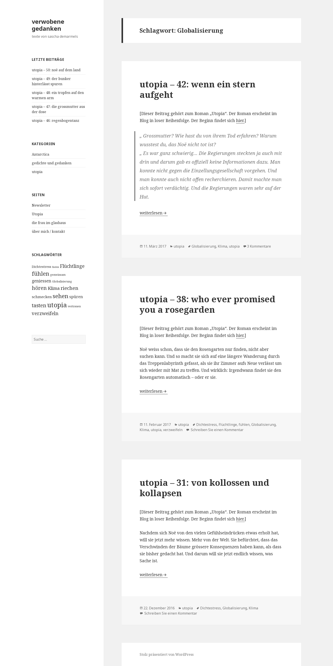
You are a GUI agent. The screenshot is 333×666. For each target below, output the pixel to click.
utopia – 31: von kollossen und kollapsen (204, 488)
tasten (39, 305)
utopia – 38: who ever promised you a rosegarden (207, 304)
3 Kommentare (259, 246)
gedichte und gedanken (51, 163)
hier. (240, 120)
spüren (76, 296)
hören (39, 287)
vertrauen (74, 306)
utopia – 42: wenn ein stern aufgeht (197, 89)
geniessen (41, 281)
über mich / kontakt (48, 231)
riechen (69, 288)
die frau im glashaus (49, 222)
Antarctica (40, 154)
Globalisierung (62, 281)
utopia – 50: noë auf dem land (56, 70)
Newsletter (41, 205)
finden (55, 266)
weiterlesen (154, 213)
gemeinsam (58, 275)
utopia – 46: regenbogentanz (55, 120)
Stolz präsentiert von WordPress (167, 654)
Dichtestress (41, 266)
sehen (60, 296)
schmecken (42, 296)
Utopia (37, 214)
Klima (54, 288)
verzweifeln (45, 313)
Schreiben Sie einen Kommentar (216, 429)
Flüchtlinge (72, 266)
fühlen (40, 273)
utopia (37, 171)
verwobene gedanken (48, 24)
